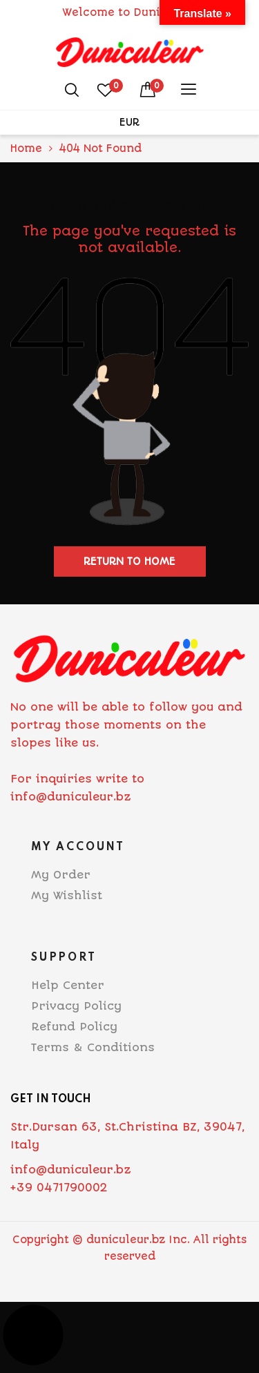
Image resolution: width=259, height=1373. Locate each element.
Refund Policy (74, 1026)
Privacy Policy (76, 1005)
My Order (60, 874)
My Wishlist (66, 895)
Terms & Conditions (93, 1047)
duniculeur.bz (125, 1239)
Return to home (129, 561)
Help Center (67, 985)
